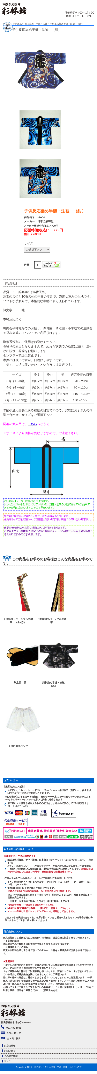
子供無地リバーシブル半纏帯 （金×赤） (18, 620)
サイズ (28, 243)
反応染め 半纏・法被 (36, 23)
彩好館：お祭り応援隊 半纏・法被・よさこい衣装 (58, 1067)
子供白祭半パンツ (18, 746)
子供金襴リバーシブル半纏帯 (51, 620)
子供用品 (17, 23)
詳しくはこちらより (17, 805)
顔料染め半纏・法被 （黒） (54, 684)
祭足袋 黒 (20, 682)
